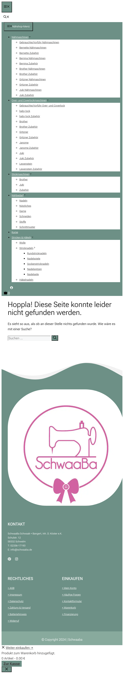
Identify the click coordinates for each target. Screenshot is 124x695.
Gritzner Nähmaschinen (32, 79)
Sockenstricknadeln (38, 263)
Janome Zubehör (29, 147)
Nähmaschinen (23, 37)
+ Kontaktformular (72, 601)
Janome (23, 142)
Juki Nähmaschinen (30, 89)
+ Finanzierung (70, 614)
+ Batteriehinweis (17, 614)
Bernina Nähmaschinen (32, 58)
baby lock (24, 111)
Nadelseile (33, 274)
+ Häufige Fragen (71, 594)
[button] (6, 17)
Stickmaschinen (23, 174)
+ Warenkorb (69, 607)
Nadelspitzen (34, 269)
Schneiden (25, 216)
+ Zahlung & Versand (19, 607)
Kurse (15, 232)
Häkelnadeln (26, 279)
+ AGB (11, 588)
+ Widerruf (13, 620)
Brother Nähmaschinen (32, 68)
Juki (21, 153)
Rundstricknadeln (37, 253)
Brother (23, 121)
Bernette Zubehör (29, 53)
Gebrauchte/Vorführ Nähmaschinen (39, 42)
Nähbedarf (20, 195)
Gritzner (23, 132)
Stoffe (22, 221)
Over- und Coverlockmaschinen (32, 100)
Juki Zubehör (26, 95)
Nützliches (25, 205)
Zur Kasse (11, 664)
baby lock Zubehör (29, 116)
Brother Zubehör (28, 74)
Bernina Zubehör (28, 63)
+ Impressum (15, 594)
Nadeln (23, 200)
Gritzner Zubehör (28, 84)
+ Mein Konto (69, 588)
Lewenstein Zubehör (30, 169)
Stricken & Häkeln (24, 237)
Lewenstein (25, 163)
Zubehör (24, 189)
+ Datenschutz (15, 601)
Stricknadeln (29, 248)
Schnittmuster (27, 227)
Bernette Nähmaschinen (32, 47)
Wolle (22, 242)
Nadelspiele (33, 258)
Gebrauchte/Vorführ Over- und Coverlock (42, 105)
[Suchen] (55, 338)
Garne (22, 211)
